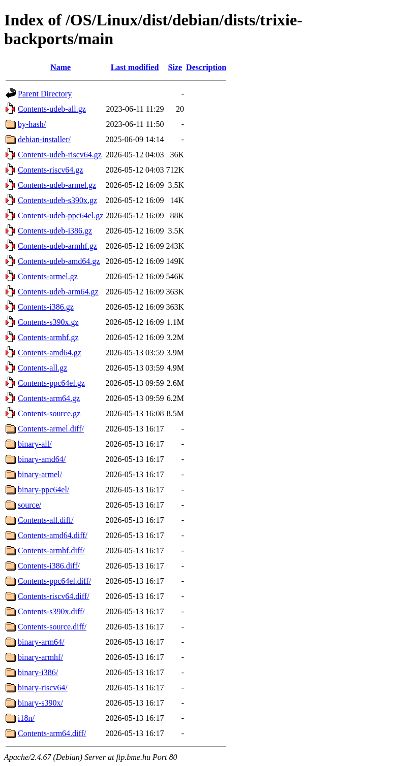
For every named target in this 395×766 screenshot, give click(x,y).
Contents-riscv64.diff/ (53, 596)
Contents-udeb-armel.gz (57, 185)
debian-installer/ (44, 139)
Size (175, 67)
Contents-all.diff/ (45, 520)
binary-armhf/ (40, 657)
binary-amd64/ (42, 459)
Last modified (135, 67)
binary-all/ (35, 444)
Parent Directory (45, 93)
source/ (29, 505)
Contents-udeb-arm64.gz (58, 291)
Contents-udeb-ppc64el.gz (60, 215)
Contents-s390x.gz (48, 322)
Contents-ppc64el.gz (51, 383)
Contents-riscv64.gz (50, 169)
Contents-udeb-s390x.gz (57, 200)
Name (60, 67)
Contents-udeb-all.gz (52, 109)
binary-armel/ (40, 474)
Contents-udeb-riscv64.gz (60, 154)
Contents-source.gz (49, 413)
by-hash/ (32, 124)
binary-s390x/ (40, 702)
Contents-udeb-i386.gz (55, 230)
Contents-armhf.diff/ (51, 550)
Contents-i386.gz (46, 307)
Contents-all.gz (42, 367)
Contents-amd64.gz (49, 352)
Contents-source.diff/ (52, 626)
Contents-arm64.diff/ (52, 733)
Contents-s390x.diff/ (51, 611)
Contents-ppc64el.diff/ (54, 581)
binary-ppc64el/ (43, 489)
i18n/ (26, 718)
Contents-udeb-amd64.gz (59, 261)
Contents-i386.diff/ (49, 565)
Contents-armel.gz (48, 276)
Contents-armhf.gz (48, 337)
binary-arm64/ (41, 642)
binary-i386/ (38, 672)
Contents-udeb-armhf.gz (57, 246)
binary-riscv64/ (43, 687)
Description (206, 67)
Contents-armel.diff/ (51, 428)
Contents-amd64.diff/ (52, 535)
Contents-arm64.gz (49, 398)
